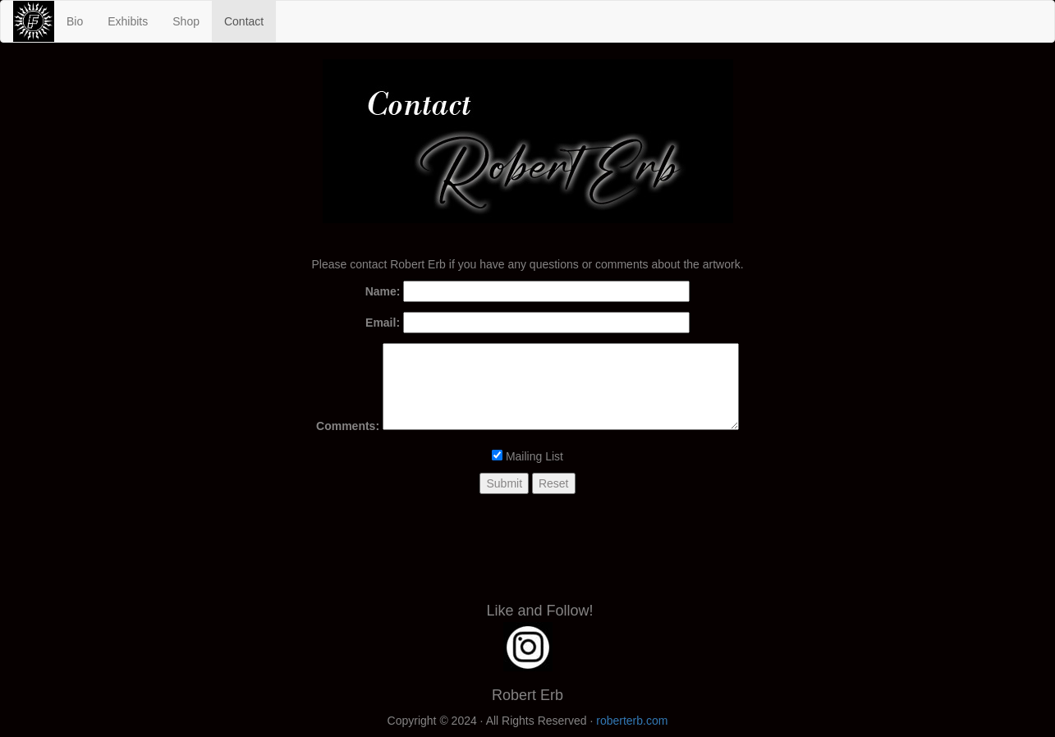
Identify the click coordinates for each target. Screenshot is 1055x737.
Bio (75, 21)
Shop (186, 21)
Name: (383, 291)
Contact (250, 20)
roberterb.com (631, 720)
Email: (382, 322)
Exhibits (128, 21)
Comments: (347, 426)
